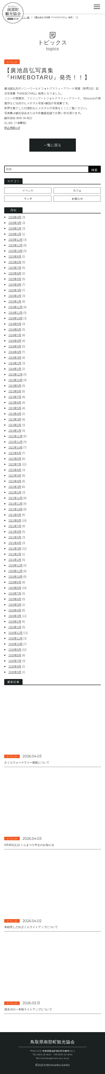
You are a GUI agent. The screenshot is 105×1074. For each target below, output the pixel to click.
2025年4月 (14, 284)
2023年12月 (15, 374)
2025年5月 (14, 279)
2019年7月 (14, 661)
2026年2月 (14, 228)
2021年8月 (14, 520)
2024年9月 (14, 324)
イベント (28, 190)
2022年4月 (14, 481)
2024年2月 (14, 363)
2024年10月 (15, 318)
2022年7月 (14, 464)
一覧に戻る (52, 144)
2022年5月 (14, 475)
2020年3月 (14, 616)
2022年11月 (15, 442)
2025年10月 (15, 251)
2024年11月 (15, 312)
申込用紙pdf (12, 128)
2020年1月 (14, 627)
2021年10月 (15, 509)
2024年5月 (14, 346)
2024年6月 (14, 341)
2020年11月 (15, 571)
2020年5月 (14, 604)
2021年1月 (14, 560)
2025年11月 (15, 245)
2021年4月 (14, 543)
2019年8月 (14, 655)
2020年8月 (14, 588)
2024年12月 (15, 307)
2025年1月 (14, 301)
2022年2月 (14, 492)
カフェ (77, 190)
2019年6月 (14, 666)
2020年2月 (14, 621)
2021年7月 (14, 526)
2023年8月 (14, 391)
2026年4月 (14, 217)
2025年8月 (14, 262)
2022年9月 (14, 453)
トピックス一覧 (22, 17)
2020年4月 (14, 610)
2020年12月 (15, 565)
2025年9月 (14, 256)
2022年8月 (14, 458)
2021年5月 (14, 537)
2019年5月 (14, 672)
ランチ (28, 199)
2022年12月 (15, 436)
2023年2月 (14, 425)
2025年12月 (15, 239)
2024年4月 (14, 352)
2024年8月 (14, 329)
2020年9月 (14, 582)
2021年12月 (15, 498)
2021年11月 (15, 503)
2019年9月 (14, 649)
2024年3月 (14, 357)
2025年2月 (14, 296)
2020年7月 (14, 593)
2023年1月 (14, 430)
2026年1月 (14, 234)
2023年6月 (14, 402)
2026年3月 (14, 223)
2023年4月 (14, 414)
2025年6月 (14, 273)
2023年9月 (14, 385)
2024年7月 (14, 335)
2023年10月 (15, 380)
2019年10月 (15, 644)
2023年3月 (14, 419)
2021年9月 (14, 515)
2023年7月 (14, 397)
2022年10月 (15, 447)
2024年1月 (14, 369)
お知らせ (77, 199)
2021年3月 (14, 548)
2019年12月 (15, 633)
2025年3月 (14, 290)
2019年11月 (15, 638)
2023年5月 (14, 408)
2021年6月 (14, 531)
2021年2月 (14, 554)
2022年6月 (14, 470)
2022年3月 (14, 487)
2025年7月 (14, 268)
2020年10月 (15, 576)
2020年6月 (14, 599)
